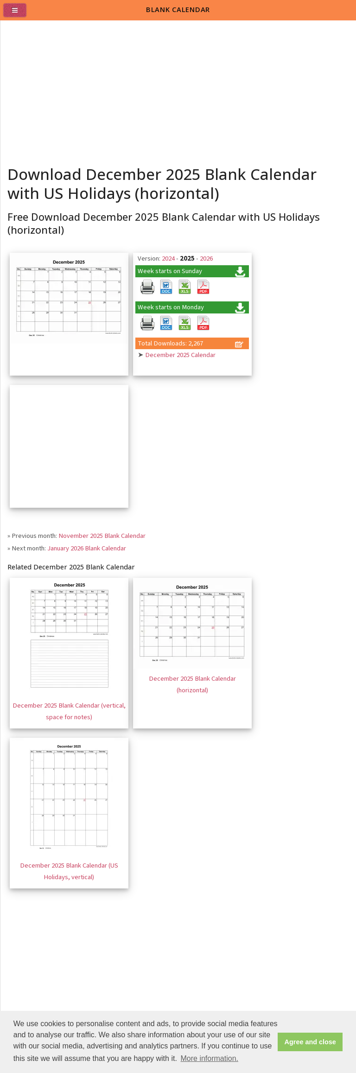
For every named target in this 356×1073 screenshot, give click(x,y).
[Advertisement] (178, 90)
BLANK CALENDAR (178, 9)
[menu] (18, 14)
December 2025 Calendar (180, 355)
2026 (206, 258)
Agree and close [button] (310, 1042)
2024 (168, 258)
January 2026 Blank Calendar (86, 548)
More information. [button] (209, 1058)
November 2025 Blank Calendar (102, 536)
